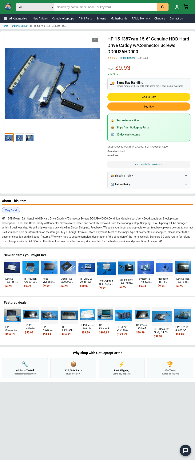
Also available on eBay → (149, 164)
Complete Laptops (63, 18)
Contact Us (176, 18)
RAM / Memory (141, 18)
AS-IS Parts (85, 18)
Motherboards (119, 18)
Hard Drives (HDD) (19, 26)
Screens (101, 18)
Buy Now (149, 106)
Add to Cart (149, 96)
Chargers (159, 18)
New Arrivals (40, 18)
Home (5, 26)
